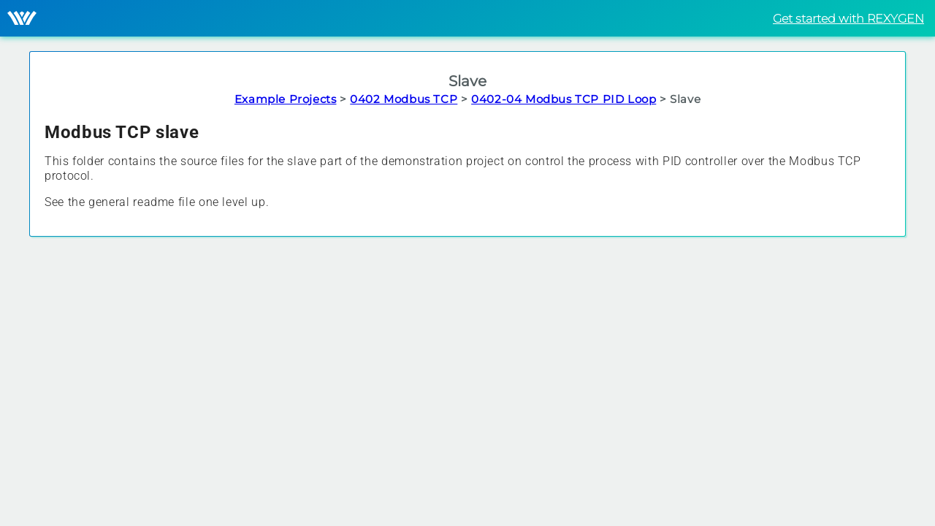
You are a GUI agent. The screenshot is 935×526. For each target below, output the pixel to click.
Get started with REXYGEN (848, 19)
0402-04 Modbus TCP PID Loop (563, 99)
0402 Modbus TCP (403, 99)
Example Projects (285, 99)
